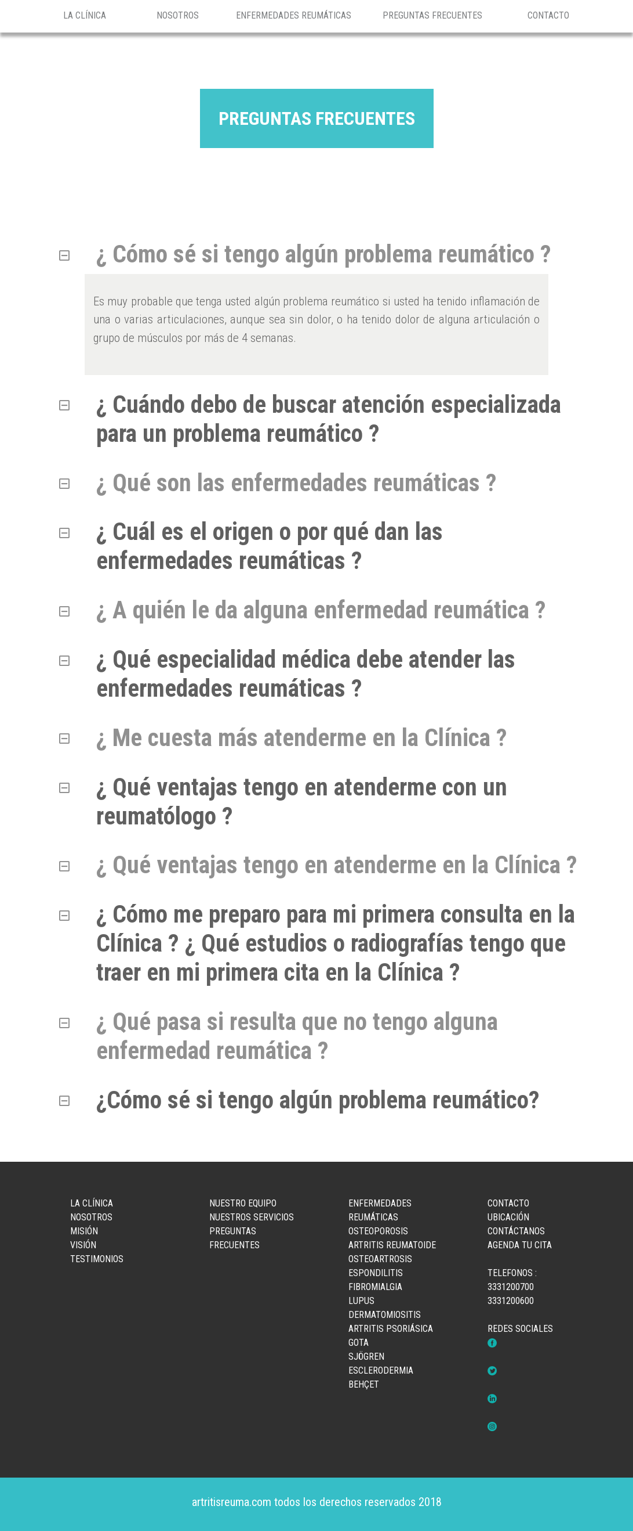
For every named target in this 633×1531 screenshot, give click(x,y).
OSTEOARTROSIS (380, 1259)
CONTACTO (548, 15)
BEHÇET (363, 1384)
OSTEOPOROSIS (378, 1231)
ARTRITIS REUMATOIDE (392, 1245)
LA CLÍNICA (84, 15)
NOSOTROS (178, 15)
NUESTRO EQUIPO (243, 1203)
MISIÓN (84, 1231)
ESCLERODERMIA (380, 1370)
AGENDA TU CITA (520, 1245)
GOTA (358, 1342)
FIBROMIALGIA (375, 1286)
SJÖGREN (366, 1356)
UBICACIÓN (508, 1217)
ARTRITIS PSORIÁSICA (390, 1328)
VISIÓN (83, 1245)
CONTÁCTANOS (516, 1231)
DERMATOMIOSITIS (384, 1314)
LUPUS (361, 1300)
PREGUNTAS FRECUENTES (432, 15)
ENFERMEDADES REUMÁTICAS (293, 15)
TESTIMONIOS (96, 1259)
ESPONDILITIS (375, 1272)
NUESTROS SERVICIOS (251, 1217)
